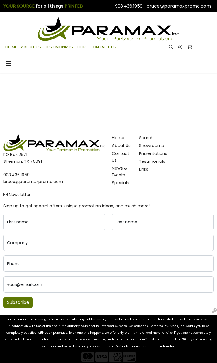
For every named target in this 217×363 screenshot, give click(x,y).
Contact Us (120, 157)
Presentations (149, 153)
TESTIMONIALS (59, 47)
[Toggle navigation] (9, 64)
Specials (120, 183)
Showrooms (149, 145)
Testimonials (149, 161)
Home (118, 138)
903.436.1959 (128, 6)
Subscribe (18, 302)
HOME (11, 47)
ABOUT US (31, 47)
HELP (81, 47)
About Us (121, 145)
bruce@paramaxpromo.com (178, 6)
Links (143, 169)
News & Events (119, 171)
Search (146, 138)
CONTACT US (103, 47)
